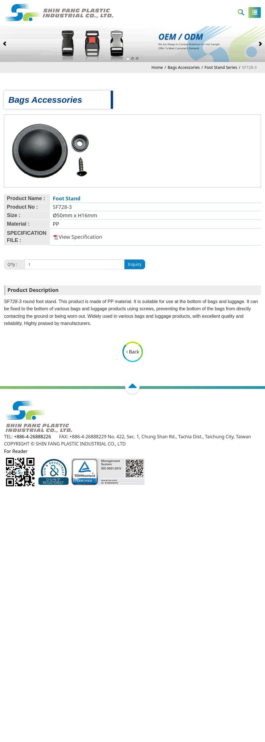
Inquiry (134, 264)
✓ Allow (8, 527)
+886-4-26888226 (32, 436)
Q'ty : (12, 264)
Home (157, 67)
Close (6, 512)
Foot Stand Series (220, 67)
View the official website (54, 585)
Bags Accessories (183, 67)
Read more (13, 585)
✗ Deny (8, 534)
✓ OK (175, 738)
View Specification (80, 236)
